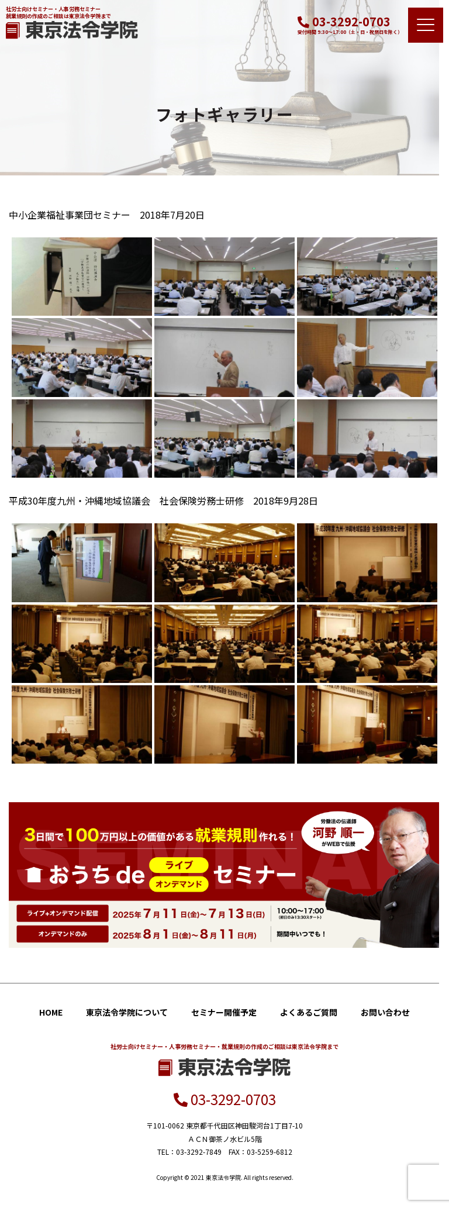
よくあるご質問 (308, 1012)
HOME (51, 1012)
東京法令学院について (127, 1012)
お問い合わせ (385, 1012)
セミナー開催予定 (224, 1012)
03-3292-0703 (344, 21)
